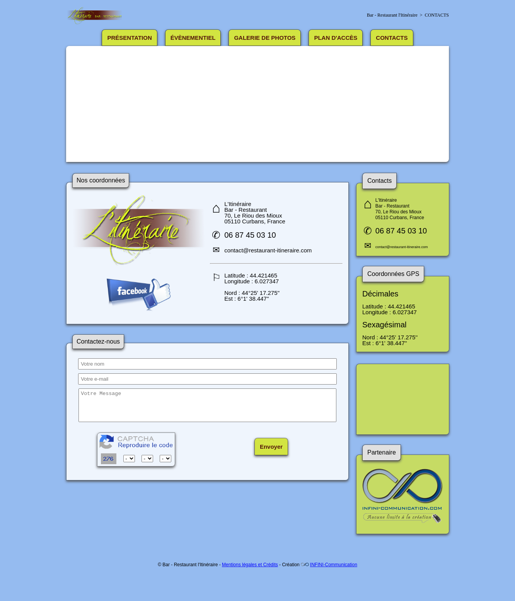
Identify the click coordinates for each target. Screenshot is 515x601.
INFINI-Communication (333, 564)
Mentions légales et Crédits (250, 564)
